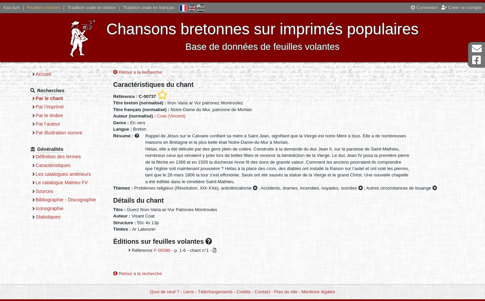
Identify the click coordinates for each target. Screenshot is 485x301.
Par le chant (49, 98)
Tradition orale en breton (91, 7)
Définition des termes (58, 156)
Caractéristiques (53, 165)
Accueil (43, 74)
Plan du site (285, 291)
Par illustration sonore (59, 132)
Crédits (243, 291)
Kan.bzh (11, 7)
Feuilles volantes (43, 7)
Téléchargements (215, 291)
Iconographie (50, 208)
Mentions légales (318, 291)
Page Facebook (477, 60)
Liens (188, 291)
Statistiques (48, 217)
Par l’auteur (48, 124)
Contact (262, 291)
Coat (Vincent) (171, 116)
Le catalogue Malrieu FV (62, 182)
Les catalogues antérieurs (63, 174)
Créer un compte (461, 7)
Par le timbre (49, 115)
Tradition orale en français (149, 7)
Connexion (424, 7)
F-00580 (162, 250)
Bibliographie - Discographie (66, 199)
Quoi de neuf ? (164, 291)
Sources (45, 191)
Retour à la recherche (137, 72)
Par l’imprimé (50, 106)
